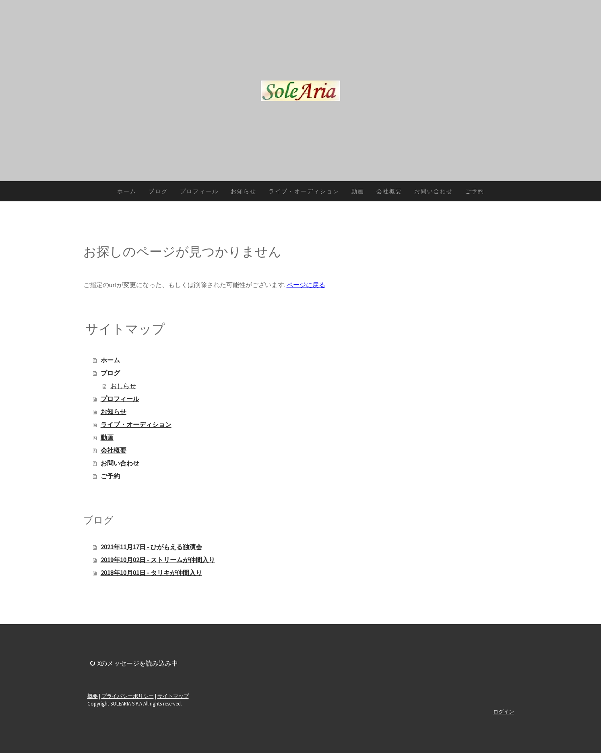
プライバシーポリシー (127, 696)
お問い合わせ (433, 191)
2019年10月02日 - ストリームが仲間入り (158, 560)
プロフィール (199, 191)
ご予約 (474, 191)
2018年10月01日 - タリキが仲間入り (151, 573)
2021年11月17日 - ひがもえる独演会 (151, 547)
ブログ (158, 191)
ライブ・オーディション (303, 191)
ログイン (503, 711)
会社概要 (389, 191)
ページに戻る (306, 285)
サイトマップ (173, 696)
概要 (92, 696)
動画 (357, 191)
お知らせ (243, 191)
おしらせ (123, 386)
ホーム (126, 191)
